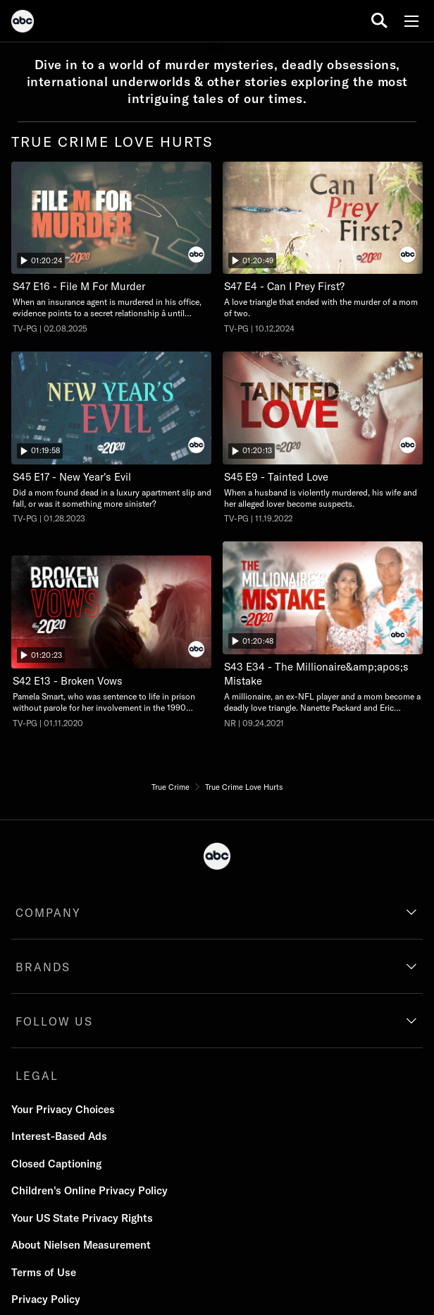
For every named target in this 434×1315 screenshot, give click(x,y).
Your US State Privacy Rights (82, 1218)
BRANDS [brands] (43, 967)
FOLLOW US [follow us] (54, 1021)
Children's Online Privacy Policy (89, 1190)
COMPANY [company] (48, 912)
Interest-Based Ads (59, 1136)
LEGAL (37, 1075)
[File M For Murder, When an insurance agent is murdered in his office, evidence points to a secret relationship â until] (111, 248)
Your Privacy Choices (63, 1109)
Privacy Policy (45, 1299)
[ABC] (22, 23)
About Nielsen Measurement (81, 1244)
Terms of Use (43, 1272)
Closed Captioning (56, 1163)
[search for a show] (379, 20)
